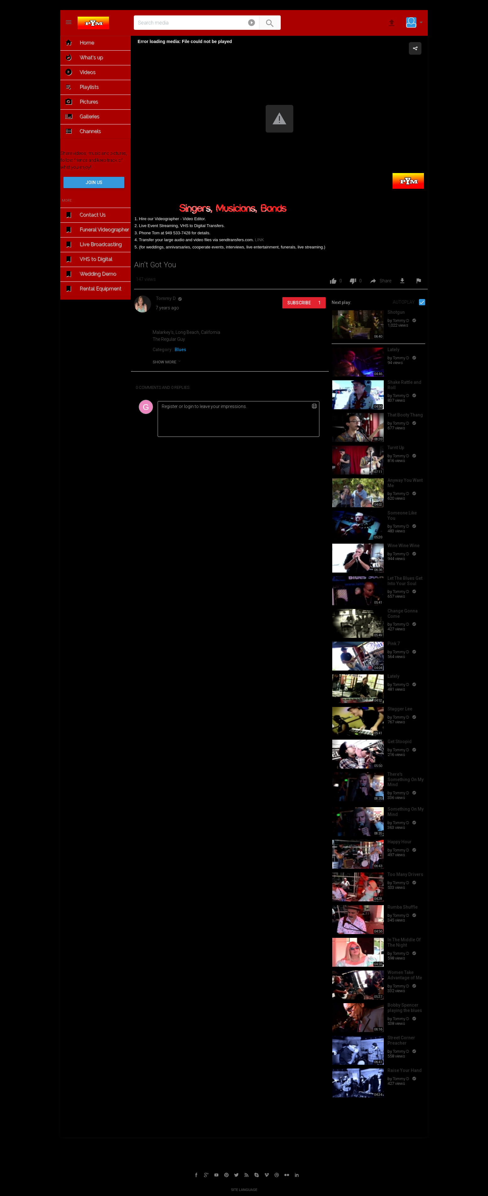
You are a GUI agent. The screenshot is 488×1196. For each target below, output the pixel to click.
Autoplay (404, 302)
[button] (251, 23)
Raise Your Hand (405, 1070)
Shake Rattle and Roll (404, 385)
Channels (82, 131)
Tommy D (401, 320)
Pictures (81, 102)
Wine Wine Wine (404, 545)
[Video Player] (279, 119)
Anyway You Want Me (405, 483)
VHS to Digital (88, 259)
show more (167, 361)
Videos (79, 72)
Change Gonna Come (403, 613)
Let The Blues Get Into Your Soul (405, 581)
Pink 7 (394, 643)
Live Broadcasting (93, 244)
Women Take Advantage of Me (405, 975)
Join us (93, 182)
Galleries (81, 116)
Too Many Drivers (405, 874)
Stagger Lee (400, 708)
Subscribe (304, 302)
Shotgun (396, 312)
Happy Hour (400, 841)
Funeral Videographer (96, 230)
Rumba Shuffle (403, 907)
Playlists (81, 87)
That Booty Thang (405, 414)
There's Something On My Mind (406, 779)
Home (79, 42)
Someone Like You (402, 515)
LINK (259, 239)
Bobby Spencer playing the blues (405, 1008)
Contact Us (85, 215)
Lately (393, 349)
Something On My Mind (406, 812)
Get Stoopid (400, 741)
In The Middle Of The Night (404, 942)
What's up (83, 57)
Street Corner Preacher (401, 1040)
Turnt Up (396, 447)
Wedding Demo (90, 274)
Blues (180, 349)
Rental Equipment (92, 289)
